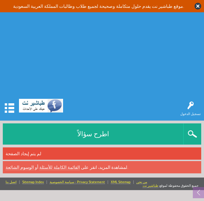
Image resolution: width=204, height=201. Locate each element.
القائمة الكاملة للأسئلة (59, 167)
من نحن (141, 182)
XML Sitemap (121, 182)
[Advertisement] (102, 57)
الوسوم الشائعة (20, 167)
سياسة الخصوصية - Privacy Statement (77, 182)
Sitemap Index (33, 182)
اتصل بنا (11, 182)
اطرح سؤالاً (93, 134)
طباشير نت (151, 186)
